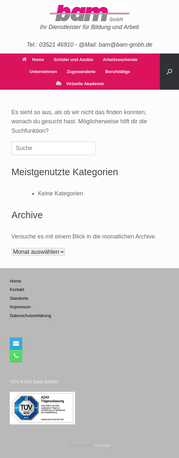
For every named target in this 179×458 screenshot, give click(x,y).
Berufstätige (118, 71)
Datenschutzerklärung (30, 315)
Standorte (19, 298)
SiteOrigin (102, 445)
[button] (169, 71)
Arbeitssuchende (120, 59)
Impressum (20, 306)
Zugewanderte (81, 71)
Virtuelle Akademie (80, 83)
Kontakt (17, 289)
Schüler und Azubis (73, 59)
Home (33, 59)
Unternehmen (43, 71)
